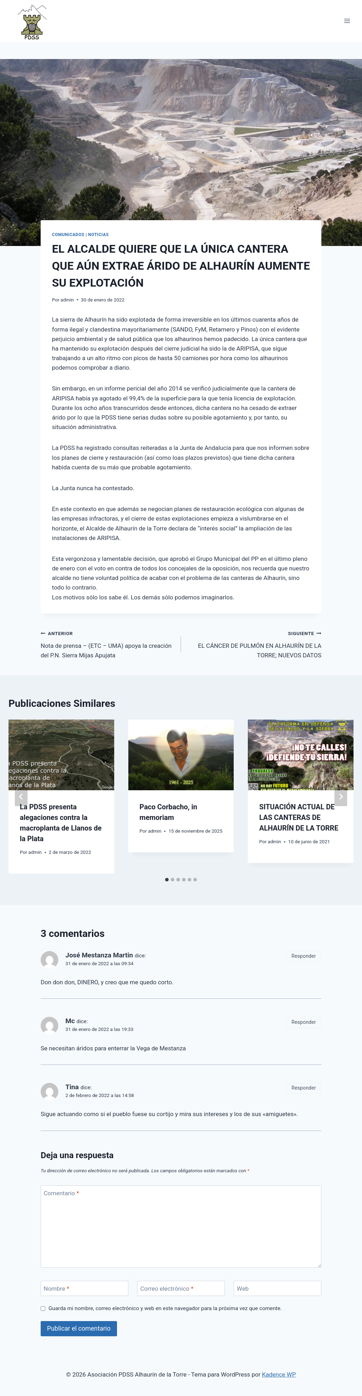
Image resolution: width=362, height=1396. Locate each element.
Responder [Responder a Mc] (304, 1022)
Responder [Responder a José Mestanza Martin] (304, 956)
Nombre (56, 1288)
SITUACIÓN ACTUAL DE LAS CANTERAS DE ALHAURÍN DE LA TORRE (298, 817)
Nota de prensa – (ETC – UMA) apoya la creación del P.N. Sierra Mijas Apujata (108, 643)
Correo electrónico (167, 1288)
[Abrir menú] (347, 21)
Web (243, 1288)
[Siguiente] (340, 796)
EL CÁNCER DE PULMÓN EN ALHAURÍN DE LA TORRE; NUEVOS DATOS (254, 643)
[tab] (167, 879)
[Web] (277, 1288)
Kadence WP (279, 1374)
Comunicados (68, 234)
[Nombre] (84, 1288)
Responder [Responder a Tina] (304, 1088)
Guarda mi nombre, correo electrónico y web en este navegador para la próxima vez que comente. (165, 1308)
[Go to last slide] (21, 796)
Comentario (61, 1193)
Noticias (98, 234)
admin (67, 300)
